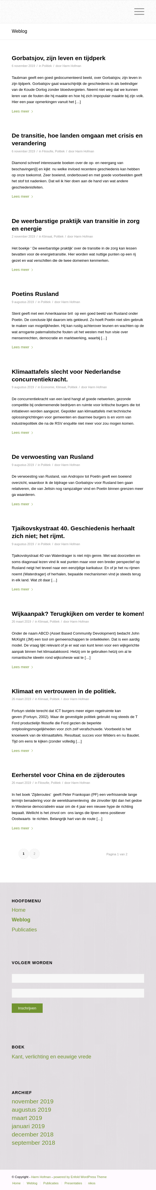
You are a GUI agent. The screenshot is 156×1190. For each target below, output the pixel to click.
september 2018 (33, 1142)
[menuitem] (16, 1183)
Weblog (19, 31)
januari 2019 (28, 1126)
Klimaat (47, 236)
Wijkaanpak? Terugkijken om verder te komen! (78, 613)
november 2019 (33, 1101)
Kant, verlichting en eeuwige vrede (51, 1057)
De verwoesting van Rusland (53, 456)
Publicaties (24, 930)
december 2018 (33, 1134)
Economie (47, 387)
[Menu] (136, 11)
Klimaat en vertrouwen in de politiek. (64, 691)
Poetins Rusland (35, 294)
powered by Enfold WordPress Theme (80, 1177)
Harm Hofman (71, 66)
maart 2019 (27, 1118)
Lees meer (23, 111)
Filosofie (47, 151)
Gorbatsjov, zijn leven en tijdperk (59, 58)
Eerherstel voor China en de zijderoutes (68, 775)
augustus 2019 (31, 1109)
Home (19, 910)
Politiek (47, 66)
